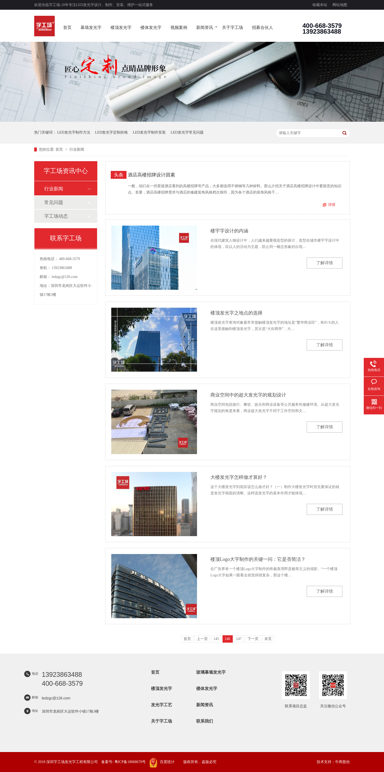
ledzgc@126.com (65, 277)
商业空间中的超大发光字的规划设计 (248, 395)
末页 (268, 639)
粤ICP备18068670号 (130, 762)
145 (216, 639)
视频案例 (178, 27)
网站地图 (339, 5)
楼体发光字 (150, 27)
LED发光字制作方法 (73, 132)
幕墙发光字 (91, 27)
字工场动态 (56, 216)
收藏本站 (319, 5)
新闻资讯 (204, 27)
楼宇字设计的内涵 (229, 230)
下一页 (253, 639)
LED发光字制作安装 (149, 132)
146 (227, 639)
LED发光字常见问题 (187, 132)
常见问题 (53, 202)
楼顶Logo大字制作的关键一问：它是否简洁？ (258, 559)
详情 (331, 205)
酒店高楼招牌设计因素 (151, 174)
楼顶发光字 (121, 27)
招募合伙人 (262, 27)
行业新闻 (76, 149)
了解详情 (324, 263)
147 (239, 639)
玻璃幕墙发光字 (211, 672)
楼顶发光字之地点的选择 (236, 313)
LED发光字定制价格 (111, 132)
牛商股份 (342, 762)
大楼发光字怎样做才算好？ (238, 477)
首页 (67, 27)
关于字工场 (232, 27)
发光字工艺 (161, 705)
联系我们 (204, 721)
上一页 (202, 639)
